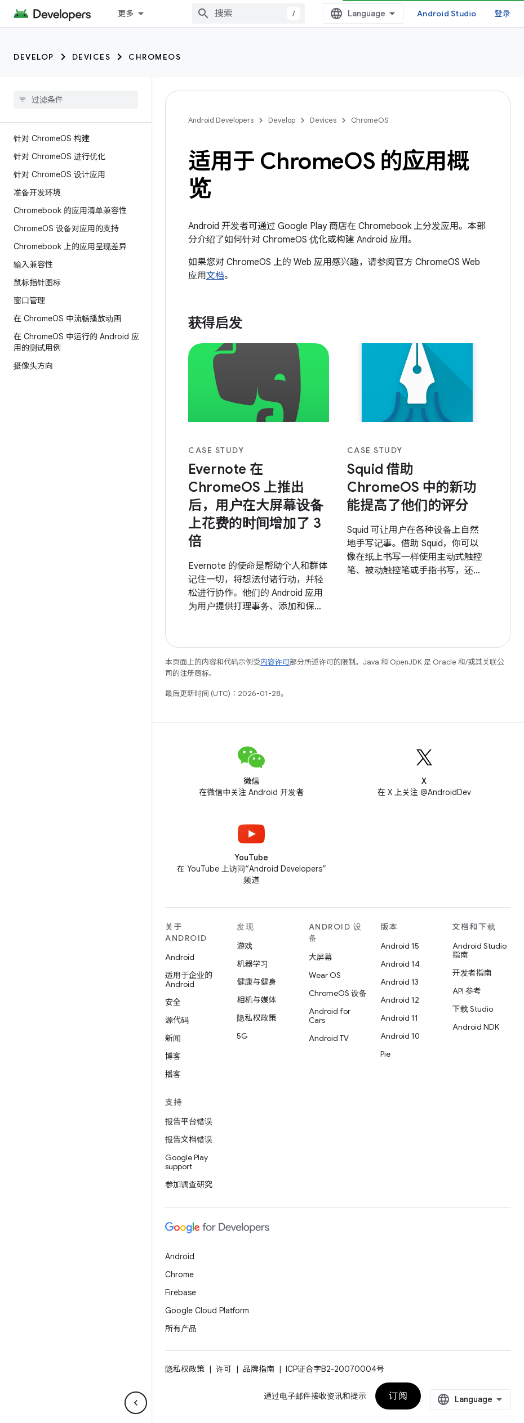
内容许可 (275, 662)
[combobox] (248, 13)
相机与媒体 (256, 1000)
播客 (173, 1074)
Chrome (179, 1274)
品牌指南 (258, 1368)
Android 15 (399, 946)
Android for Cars (329, 1015)
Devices (91, 57)
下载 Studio (472, 1009)
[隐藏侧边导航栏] (136, 1402)
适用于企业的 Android (188, 979)
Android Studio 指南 (479, 950)
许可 (224, 1368)
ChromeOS (154, 57)
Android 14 (400, 964)
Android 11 (399, 1018)
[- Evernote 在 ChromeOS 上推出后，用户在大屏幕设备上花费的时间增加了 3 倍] (258, 505)
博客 (173, 1056)
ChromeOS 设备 (338, 993)
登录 (503, 13)
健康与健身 (256, 982)
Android (179, 957)
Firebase (180, 1292)
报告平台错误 (188, 1121)
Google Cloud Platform (207, 1310)
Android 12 (399, 1000)
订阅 (398, 1396)
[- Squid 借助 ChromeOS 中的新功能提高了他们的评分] (417, 487)
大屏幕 (320, 957)
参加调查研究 (188, 1184)
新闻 (173, 1038)
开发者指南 (472, 973)
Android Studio (447, 13)
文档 (215, 275)
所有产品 (181, 1328)
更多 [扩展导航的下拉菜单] (126, 13)
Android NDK (475, 1027)
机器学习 (252, 964)
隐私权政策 (256, 1018)
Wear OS (325, 975)
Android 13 (399, 982)
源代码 (177, 1020)
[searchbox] (76, 100)
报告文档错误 (188, 1139)
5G (242, 1036)
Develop (34, 57)
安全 (173, 1002)
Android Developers (221, 120)
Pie (385, 1054)
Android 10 (400, 1036)
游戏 (244, 946)
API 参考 (466, 991)
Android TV (329, 1038)
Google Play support (186, 1161)
